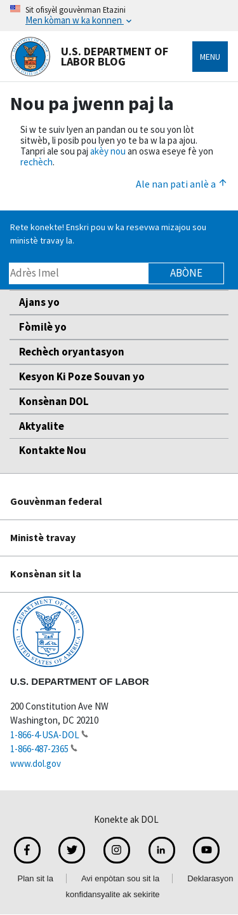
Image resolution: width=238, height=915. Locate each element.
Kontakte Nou (52, 450)
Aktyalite (41, 426)
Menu (210, 56)
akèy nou (108, 151)
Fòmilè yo (43, 327)
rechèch (36, 162)
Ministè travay (43, 537)
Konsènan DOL (54, 401)
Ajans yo (39, 302)
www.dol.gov (35, 763)
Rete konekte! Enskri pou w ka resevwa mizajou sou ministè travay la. (108, 233)
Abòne (186, 273)
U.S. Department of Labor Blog (89, 56)
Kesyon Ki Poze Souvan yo (82, 376)
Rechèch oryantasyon (71, 352)
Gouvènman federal (56, 501)
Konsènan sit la (45, 573)
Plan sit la (35, 878)
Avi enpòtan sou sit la (120, 878)
